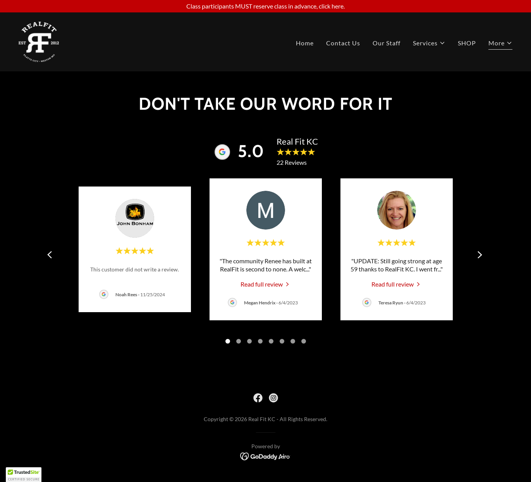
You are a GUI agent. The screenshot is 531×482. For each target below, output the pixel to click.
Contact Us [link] (343, 43)
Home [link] (305, 43)
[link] (39, 41)
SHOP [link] (467, 43)
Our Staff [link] (386, 43)
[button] (429, 43)
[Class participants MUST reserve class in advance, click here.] (265, 6)
